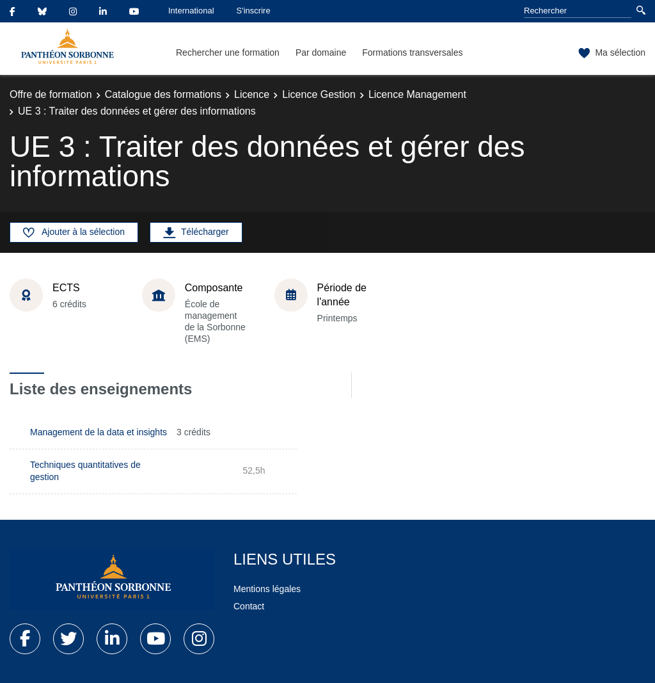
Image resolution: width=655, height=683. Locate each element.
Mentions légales (267, 589)
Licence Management (417, 94)
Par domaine (321, 52)
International (191, 10)
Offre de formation (51, 94)
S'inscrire (254, 10)
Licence (251, 94)
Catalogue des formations (163, 94)
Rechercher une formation (228, 52)
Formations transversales (412, 52)
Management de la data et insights (98, 432)
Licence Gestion (319, 94)
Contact (248, 606)
